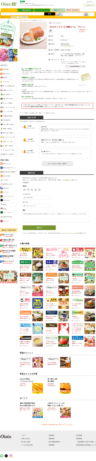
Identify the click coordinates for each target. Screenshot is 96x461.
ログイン (90, 2)
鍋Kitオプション (5, 164)
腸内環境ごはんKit (6, 184)
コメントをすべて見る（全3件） (57, 163)
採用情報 (79, 438)
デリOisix (4, 180)
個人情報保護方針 (54, 442)
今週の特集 (5, 69)
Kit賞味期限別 (24, 17)
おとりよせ (4, 221)
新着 (13, 17)
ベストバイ (4, 192)
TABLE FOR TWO (6, 217)
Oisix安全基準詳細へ (66, 46)
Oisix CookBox (5, 176)
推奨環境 (51, 445)
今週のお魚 (4, 188)
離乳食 (3, 204)
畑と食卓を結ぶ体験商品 (8, 172)
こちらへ (33, 3)
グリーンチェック (6, 212)
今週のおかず (6, 73)
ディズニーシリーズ (6, 196)
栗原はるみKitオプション (8, 168)
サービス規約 (75, 233)
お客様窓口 (66, 180)
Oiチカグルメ (5, 200)
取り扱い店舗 (25, 442)
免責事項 (51, 438)
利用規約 (51, 435)
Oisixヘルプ (89, 5)
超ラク (17, 17)
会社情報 (79, 435)
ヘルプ (23, 435)
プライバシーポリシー (65, 233)
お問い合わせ (25, 438)
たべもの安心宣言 (27, 445)
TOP (21, 20)
